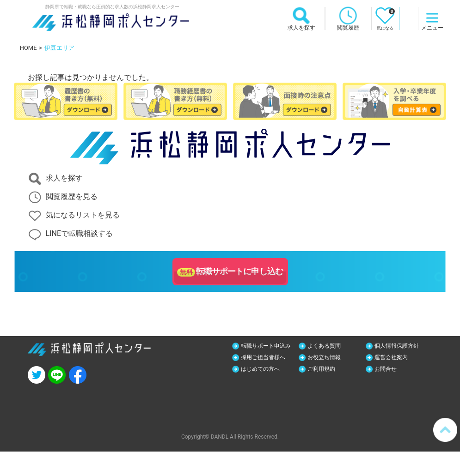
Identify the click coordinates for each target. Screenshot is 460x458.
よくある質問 (328, 346)
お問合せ (255, 382)
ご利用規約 (391, 370)
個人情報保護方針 (401, 346)
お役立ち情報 (394, 358)
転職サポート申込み (268, 350)
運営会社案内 (261, 370)
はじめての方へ (331, 370)
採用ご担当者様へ (335, 358)
